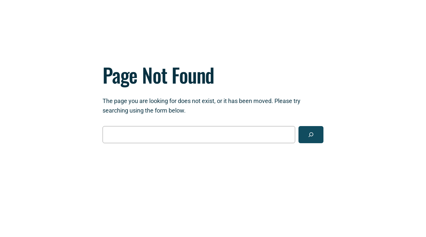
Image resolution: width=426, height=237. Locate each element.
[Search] (310, 134)
